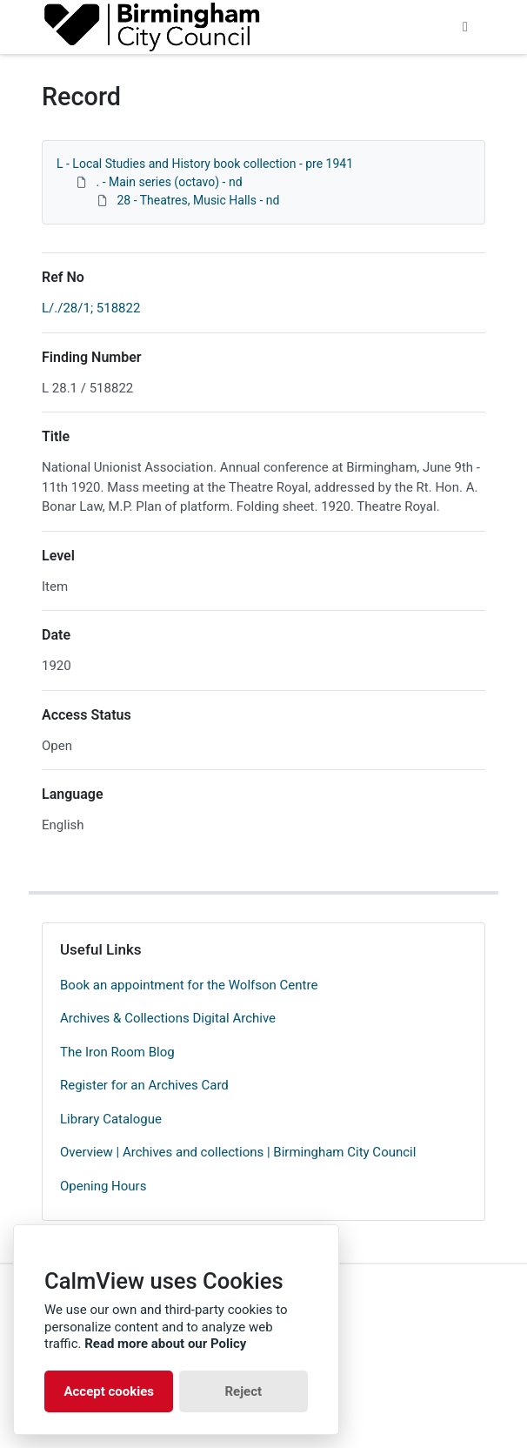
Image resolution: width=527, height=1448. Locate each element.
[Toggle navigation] (465, 27)
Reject (243, 1391)
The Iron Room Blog (117, 1052)
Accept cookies (108, 1391)
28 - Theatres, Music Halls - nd (198, 200)
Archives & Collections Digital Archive (168, 1018)
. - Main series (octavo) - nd (169, 182)
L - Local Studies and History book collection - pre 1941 (205, 164)
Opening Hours (103, 1186)
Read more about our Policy (165, 1343)
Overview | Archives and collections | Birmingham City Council (238, 1152)
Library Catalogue (111, 1119)
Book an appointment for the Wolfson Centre (188, 985)
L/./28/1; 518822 (91, 308)
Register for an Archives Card (144, 1085)
